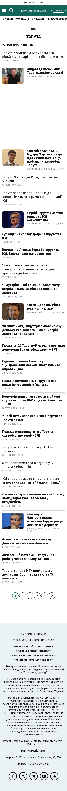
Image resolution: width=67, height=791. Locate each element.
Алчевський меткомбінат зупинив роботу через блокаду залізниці (28, 557)
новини (8, 19)
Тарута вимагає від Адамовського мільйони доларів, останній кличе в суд (33, 55)
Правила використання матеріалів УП (33, 655)
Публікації (22, 19)
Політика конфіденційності (33, 651)
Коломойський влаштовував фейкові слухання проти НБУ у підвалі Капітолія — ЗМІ (32, 400)
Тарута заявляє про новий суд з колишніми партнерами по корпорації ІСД (32, 197)
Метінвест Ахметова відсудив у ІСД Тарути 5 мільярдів (29, 465)
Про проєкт (45, 646)
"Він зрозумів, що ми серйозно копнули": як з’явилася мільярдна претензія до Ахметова (28, 269)
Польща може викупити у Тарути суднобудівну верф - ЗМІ (27, 434)
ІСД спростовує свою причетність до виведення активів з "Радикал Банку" (31, 481)
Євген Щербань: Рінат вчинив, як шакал (43, 307)
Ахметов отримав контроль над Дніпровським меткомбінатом (26, 541)
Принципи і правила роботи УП (33, 660)
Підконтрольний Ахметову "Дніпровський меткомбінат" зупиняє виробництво (31, 365)
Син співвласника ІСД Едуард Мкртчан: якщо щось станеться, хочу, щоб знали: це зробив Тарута (44, 158)
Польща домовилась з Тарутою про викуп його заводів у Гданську (29, 383)
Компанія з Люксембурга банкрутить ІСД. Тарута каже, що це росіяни (30, 252)
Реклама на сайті (25, 646)
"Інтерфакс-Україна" (47, 682)
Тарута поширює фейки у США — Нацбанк (27, 449)
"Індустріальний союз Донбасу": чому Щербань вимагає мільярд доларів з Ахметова (31, 289)
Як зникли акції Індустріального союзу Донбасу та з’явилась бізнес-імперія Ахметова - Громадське (31, 330)
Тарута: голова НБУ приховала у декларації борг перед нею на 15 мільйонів (27, 574)
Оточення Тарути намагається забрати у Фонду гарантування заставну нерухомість (33, 498)
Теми (33, 29)
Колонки (38, 19)
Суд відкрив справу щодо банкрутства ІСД (31, 236)
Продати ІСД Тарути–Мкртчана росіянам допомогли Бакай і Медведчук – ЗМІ (33, 348)
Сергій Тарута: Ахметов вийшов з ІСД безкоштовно (45, 216)
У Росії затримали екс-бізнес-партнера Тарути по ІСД (32, 418)
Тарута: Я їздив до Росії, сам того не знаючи (30, 179)
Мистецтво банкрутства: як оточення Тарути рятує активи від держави (45, 519)
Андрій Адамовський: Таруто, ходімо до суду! (45, 71)
